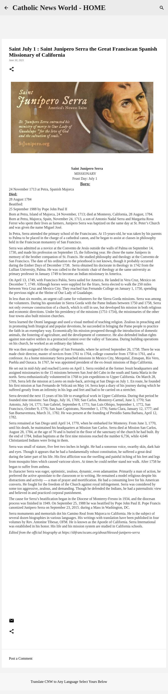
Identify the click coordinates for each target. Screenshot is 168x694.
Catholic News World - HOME (59, 8)
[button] (11, 69)
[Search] (161, 7)
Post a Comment (20, 658)
